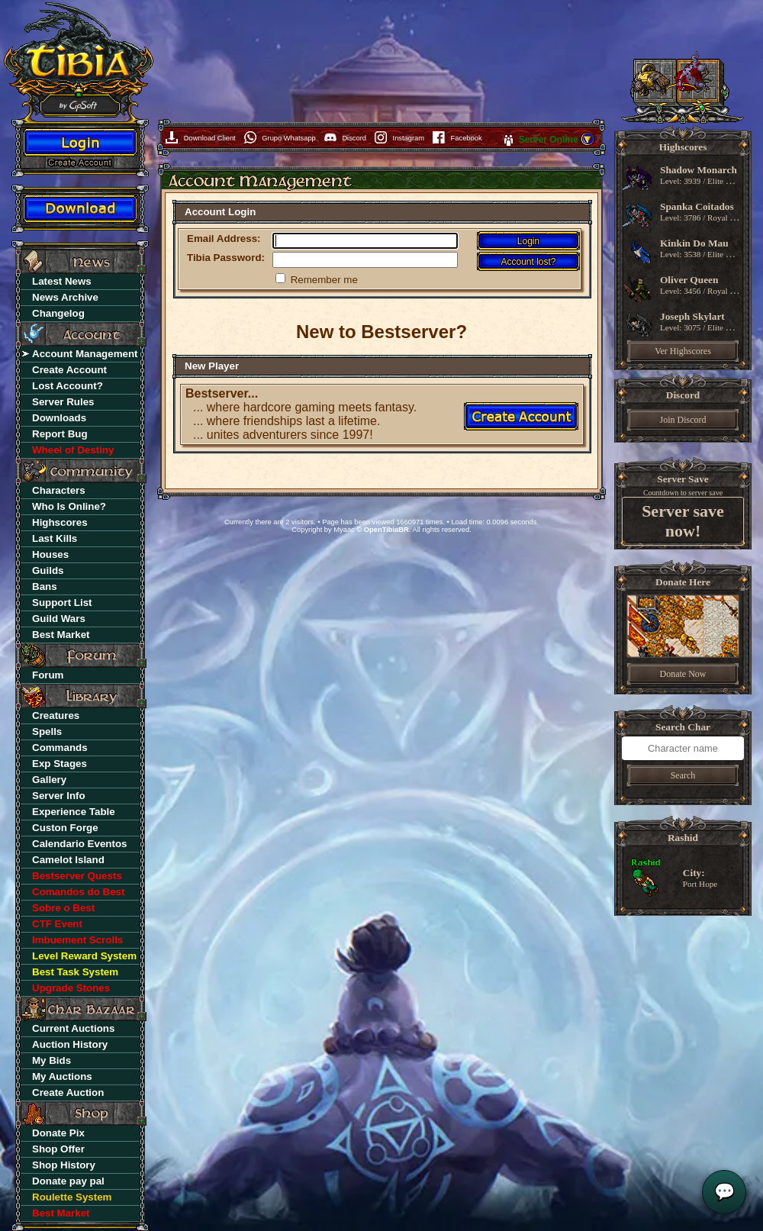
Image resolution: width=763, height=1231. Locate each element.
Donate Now (683, 674)
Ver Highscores (683, 351)
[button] (587, 143)
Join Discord (683, 419)
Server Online (550, 139)
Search (683, 775)
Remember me (324, 279)
